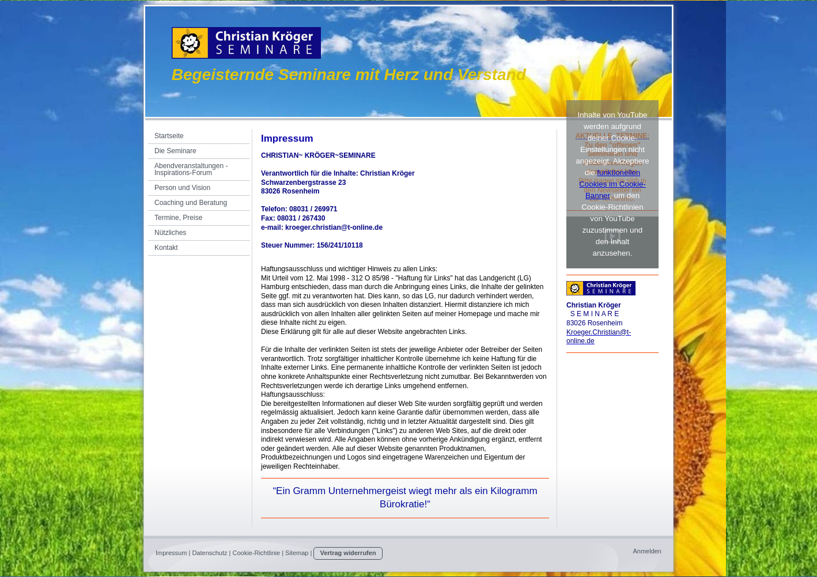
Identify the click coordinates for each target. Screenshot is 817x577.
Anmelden (647, 551)
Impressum (171, 552)
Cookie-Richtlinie (257, 552)
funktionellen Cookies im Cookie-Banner (612, 184)
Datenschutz (209, 552)
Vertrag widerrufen (348, 552)
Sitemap (296, 552)
